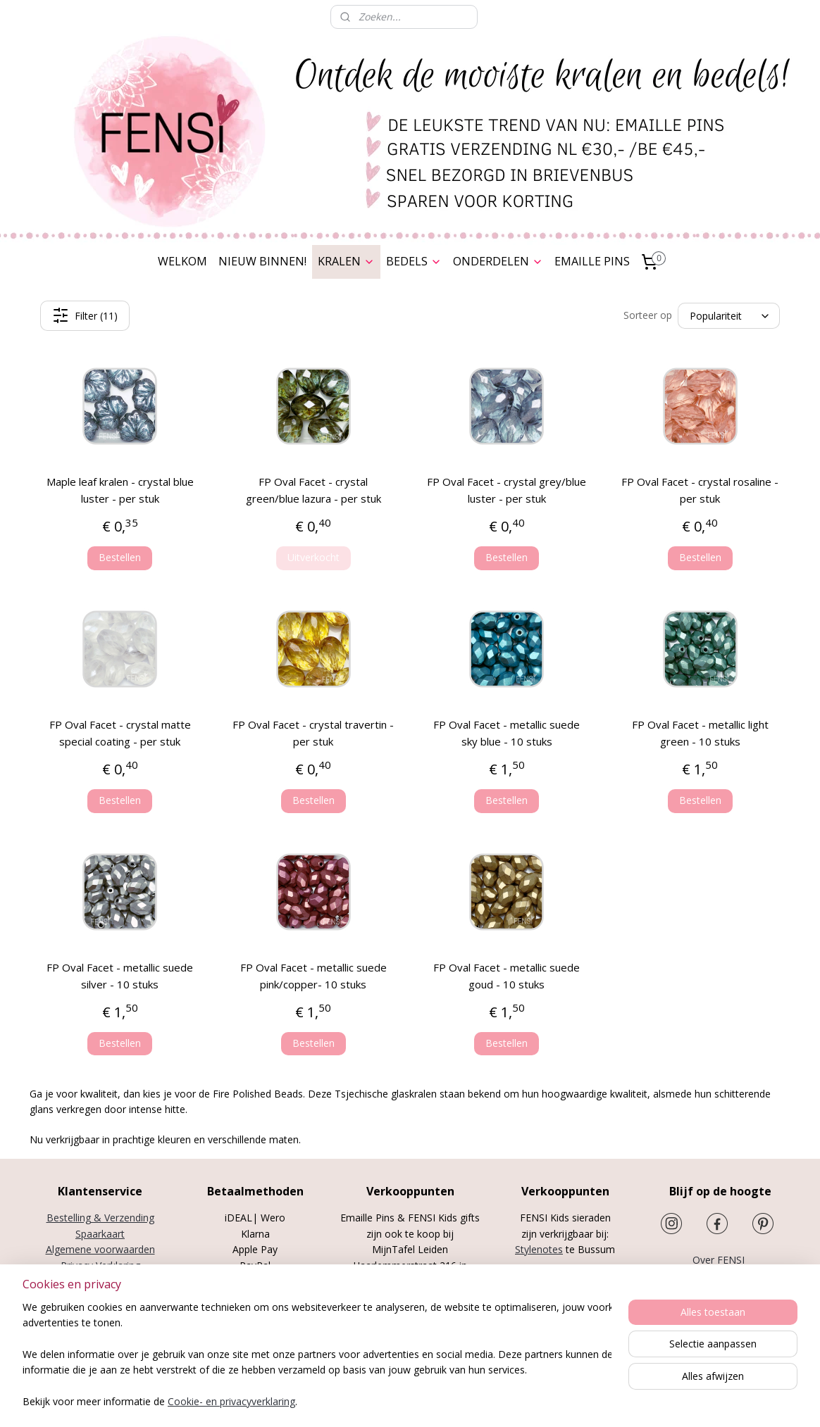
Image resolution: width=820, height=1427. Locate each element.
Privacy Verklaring (100, 1265)
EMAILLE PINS (592, 261)
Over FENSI (719, 1259)
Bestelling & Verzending (100, 1217)
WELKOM (182, 261)
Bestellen (120, 557)
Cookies (100, 1312)
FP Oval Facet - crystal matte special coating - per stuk (120, 732)
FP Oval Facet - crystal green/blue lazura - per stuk (313, 489)
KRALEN (346, 261)
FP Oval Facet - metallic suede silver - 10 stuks (119, 975)
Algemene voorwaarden (100, 1249)
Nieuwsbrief (720, 1276)
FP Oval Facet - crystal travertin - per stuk (313, 732)
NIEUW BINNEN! (262, 261)
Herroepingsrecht (100, 1281)
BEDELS (414, 261)
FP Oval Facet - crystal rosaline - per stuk (699, 489)
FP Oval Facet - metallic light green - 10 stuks (700, 732)
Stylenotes (539, 1249)
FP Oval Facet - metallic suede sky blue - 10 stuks (506, 732)
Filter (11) (85, 315)
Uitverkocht (313, 557)
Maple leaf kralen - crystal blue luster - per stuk (120, 489)
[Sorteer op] (728, 315)
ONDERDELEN (498, 261)
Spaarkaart (100, 1233)
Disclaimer (100, 1296)
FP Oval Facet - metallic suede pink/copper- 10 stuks (313, 975)
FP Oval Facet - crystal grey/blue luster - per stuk (506, 489)
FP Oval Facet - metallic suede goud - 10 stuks (506, 975)
